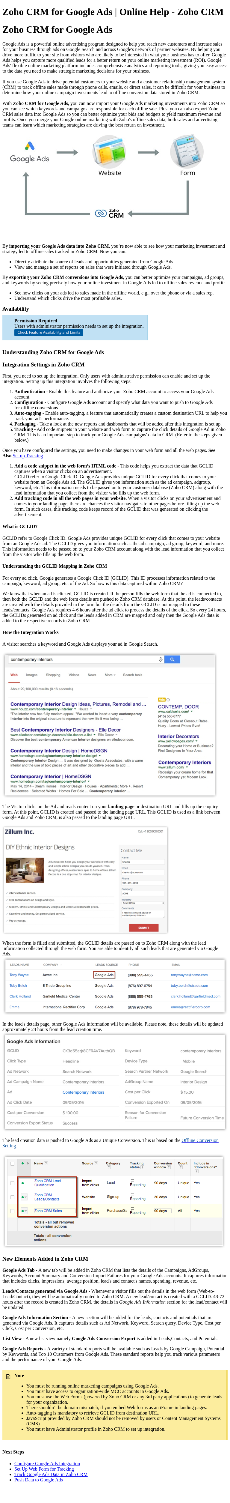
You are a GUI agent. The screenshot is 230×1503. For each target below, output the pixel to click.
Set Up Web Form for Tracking (44, 1469)
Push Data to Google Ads (38, 1479)
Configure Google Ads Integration (47, 1463)
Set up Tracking (28, 455)
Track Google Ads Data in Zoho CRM (51, 1474)
